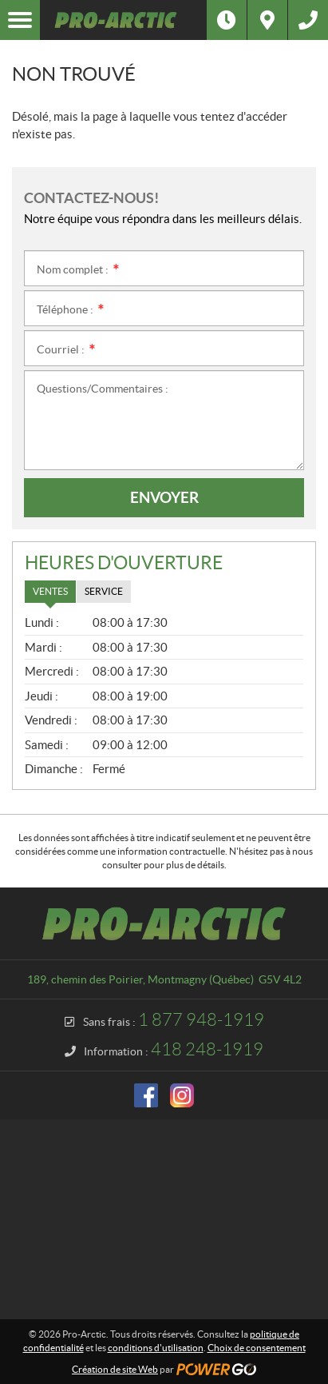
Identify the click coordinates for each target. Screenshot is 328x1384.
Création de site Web (115, 1369)
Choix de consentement (256, 1347)
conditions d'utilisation (156, 1347)
